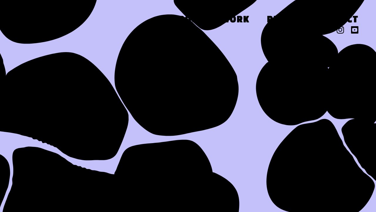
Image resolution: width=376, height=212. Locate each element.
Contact (336, 20)
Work (235, 20)
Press (282, 20)
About (188, 20)
